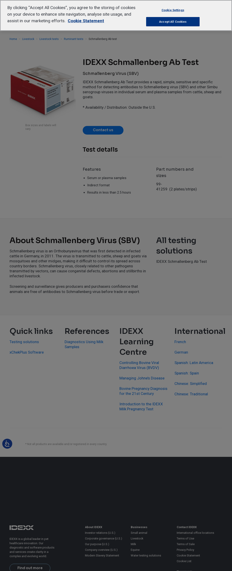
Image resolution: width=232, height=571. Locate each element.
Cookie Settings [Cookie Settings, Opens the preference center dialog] (173, 10)
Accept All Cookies (172, 21)
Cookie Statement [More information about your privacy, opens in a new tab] (86, 20)
